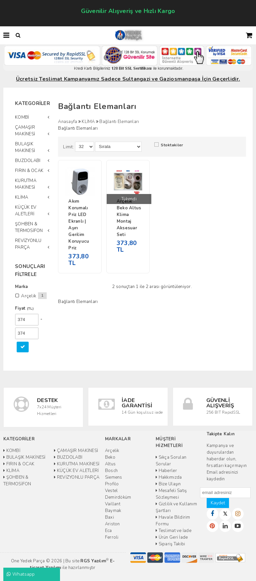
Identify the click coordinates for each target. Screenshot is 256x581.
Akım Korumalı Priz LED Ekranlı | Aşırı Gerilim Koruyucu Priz (78, 224)
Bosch (111, 471)
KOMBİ (22, 117)
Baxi (109, 517)
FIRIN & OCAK (29, 171)
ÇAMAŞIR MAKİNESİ (25, 130)
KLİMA (21, 197)
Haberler (166, 471)
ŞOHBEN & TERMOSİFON (29, 227)
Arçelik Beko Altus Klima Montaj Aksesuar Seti (129, 218)
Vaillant (112, 504)
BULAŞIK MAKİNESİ (25, 147)
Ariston (112, 524)
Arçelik (112, 451)
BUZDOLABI (27, 161)
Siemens (113, 477)
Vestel (111, 491)
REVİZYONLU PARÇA (28, 244)
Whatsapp (21, 574)
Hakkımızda (169, 477)
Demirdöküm (118, 497)
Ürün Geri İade (172, 537)
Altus (110, 464)
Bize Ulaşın (168, 484)
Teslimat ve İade (173, 531)
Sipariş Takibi (170, 544)
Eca (108, 531)
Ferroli (112, 537)
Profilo (112, 484)
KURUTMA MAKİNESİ (25, 184)
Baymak (113, 511)
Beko (110, 457)
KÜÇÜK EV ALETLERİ (25, 210)
